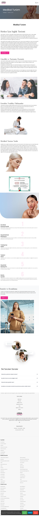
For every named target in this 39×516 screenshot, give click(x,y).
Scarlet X (21, 464)
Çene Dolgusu (3, 474)
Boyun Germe (3, 503)
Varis (21, 479)
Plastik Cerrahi (3, 484)
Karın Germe (22, 499)
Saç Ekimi (2, 440)
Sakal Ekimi (2, 450)
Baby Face (21, 482)
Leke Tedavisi (22, 467)
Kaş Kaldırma (2, 499)
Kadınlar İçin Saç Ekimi (4, 447)
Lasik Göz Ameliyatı (3, 496)
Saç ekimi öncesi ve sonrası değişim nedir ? (9, 378)
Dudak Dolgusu (3, 472)
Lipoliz (1, 462)
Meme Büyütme (3, 486)
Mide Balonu (2, 489)
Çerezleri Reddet (35, 513)
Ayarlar (30, 512)
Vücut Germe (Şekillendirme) (5, 506)
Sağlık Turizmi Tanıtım (19, 407)
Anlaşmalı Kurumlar (19, 404)
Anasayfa (4, 12)
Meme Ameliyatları (3, 491)
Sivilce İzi (2, 467)
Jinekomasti (2, 501)
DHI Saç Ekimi (2, 453)
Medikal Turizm (10, 12)
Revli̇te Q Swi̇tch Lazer (4, 464)
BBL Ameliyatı (22, 506)
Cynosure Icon (22, 474)
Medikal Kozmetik (4, 455)
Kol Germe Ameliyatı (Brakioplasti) (5, 498)
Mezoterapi (2, 459)
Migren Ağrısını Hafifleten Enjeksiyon (25, 459)
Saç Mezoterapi (3, 452)
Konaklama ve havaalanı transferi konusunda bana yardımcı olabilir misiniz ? (16, 386)
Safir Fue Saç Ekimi (3, 448)
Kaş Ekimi (2, 445)
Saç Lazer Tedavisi (3, 443)
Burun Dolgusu (3, 477)
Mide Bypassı (22, 489)
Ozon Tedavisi (22, 462)
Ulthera (2, 479)
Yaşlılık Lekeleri (3, 482)
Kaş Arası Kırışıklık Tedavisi (24, 469)
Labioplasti (21, 496)
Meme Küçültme (22, 488)
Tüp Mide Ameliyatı (23, 501)
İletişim (19, 409)
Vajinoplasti (22, 503)
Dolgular (21, 472)
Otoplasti (21, 493)
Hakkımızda (19, 399)
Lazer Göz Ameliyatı (23, 494)
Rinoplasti (2, 494)
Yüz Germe (21, 508)
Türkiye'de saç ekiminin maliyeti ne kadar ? (9, 374)
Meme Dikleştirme (22, 486)
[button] (36, 2)
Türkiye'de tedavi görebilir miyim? (7, 382)
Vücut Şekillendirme (3, 508)
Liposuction (2, 493)
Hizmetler (19, 400)
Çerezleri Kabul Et (24, 513)
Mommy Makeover (22, 491)
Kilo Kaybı (21, 498)
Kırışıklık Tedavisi (22, 477)
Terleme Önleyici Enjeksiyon (4, 457)
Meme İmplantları (3, 488)
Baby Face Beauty (22, 457)
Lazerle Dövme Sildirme (4, 469)
